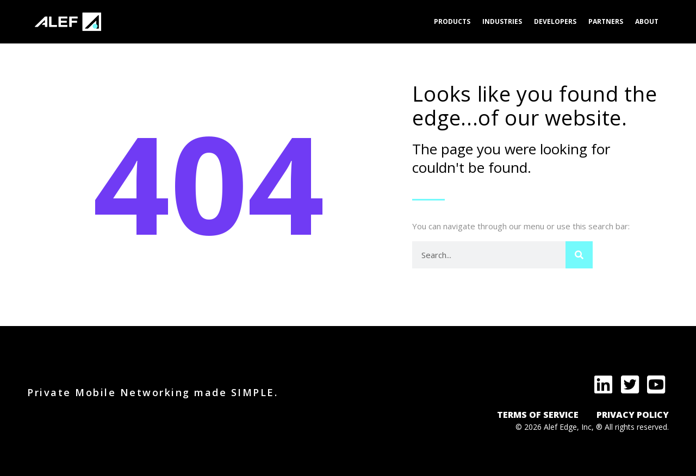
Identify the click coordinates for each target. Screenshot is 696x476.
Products (452, 21)
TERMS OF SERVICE (538, 415)
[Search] (579, 254)
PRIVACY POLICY (632, 415)
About (646, 21)
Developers (555, 21)
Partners (605, 21)
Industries (502, 21)
